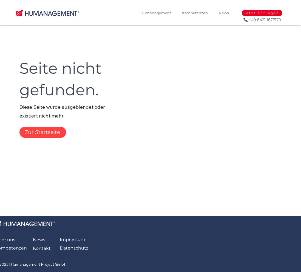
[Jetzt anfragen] (262, 13)
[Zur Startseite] (42, 132)
